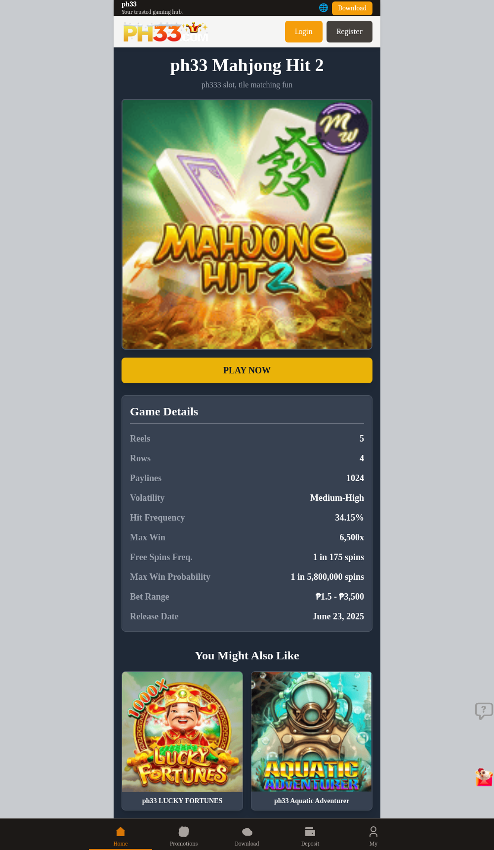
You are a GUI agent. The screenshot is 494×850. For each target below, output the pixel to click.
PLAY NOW (247, 370)
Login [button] (304, 31)
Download (352, 8)
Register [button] (349, 31)
